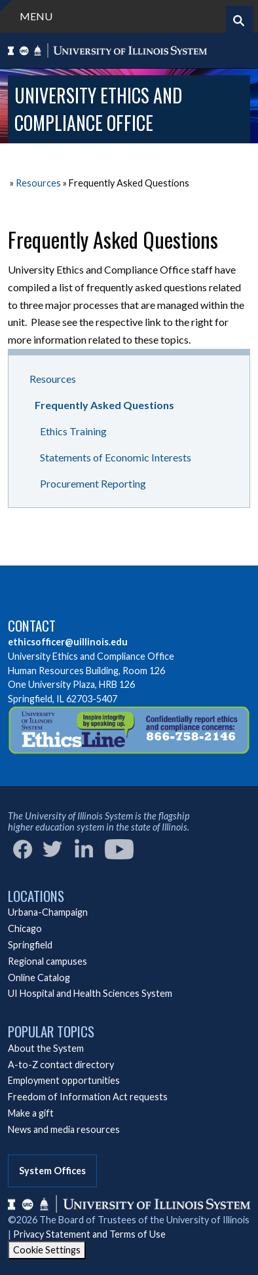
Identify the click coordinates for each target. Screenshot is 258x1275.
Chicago (25, 928)
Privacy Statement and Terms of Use (89, 1234)
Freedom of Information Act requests (88, 1096)
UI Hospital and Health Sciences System (90, 993)
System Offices (52, 1170)
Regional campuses (47, 961)
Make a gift (31, 1113)
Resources (38, 183)
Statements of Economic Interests (115, 457)
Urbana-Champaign (48, 912)
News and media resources (64, 1129)
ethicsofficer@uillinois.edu (68, 641)
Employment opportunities (64, 1080)
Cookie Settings (47, 1249)
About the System (46, 1048)
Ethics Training (73, 431)
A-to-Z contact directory (61, 1064)
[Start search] (238, 20)
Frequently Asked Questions (104, 405)
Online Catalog (39, 977)
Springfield (30, 944)
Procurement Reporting (93, 483)
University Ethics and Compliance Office (98, 109)
